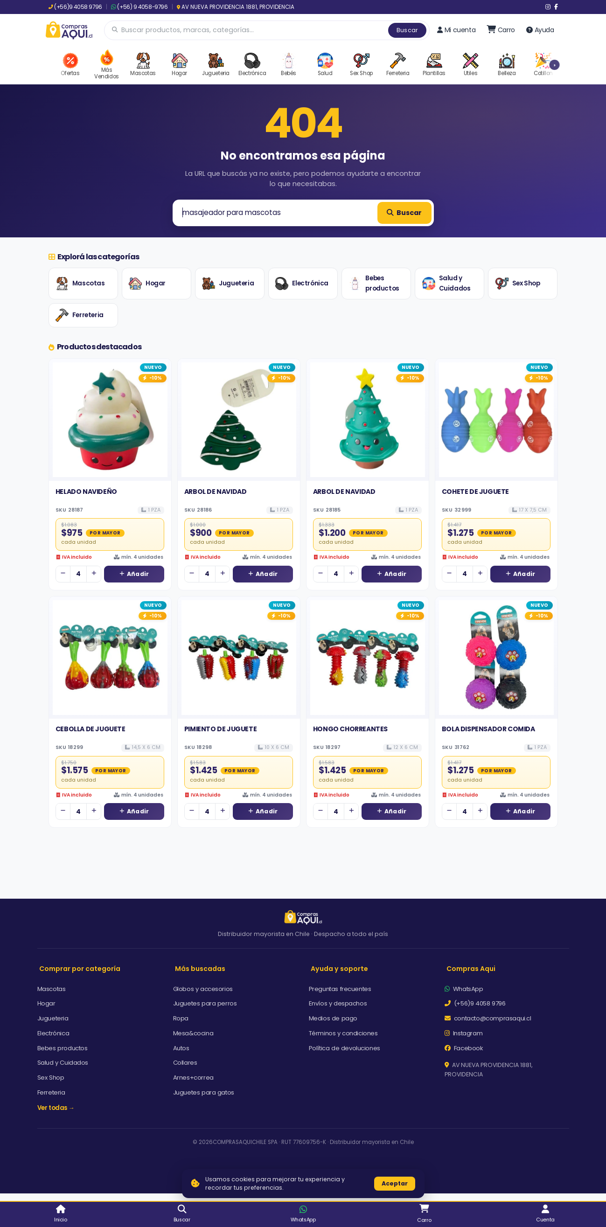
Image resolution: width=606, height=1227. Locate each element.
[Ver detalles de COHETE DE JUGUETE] (496, 420)
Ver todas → (56, 1107)
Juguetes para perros (205, 1003)
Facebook (464, 1048)
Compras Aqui (470, 968)
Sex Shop (517, 283)
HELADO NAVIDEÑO (86, 491)
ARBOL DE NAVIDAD (215, 491)
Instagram (464, 1033)
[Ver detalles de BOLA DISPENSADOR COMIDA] (496, 657)
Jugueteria (228, 283)
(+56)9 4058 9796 (75, 7)
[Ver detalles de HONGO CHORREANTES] (367, 657)
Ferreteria (80, 315)
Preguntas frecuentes (340, 988)
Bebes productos (373, 283)
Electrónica (301, 283)
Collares (185, 1062)
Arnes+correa (193, 1077)
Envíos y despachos (338, 1003)
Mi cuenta (456, 30)
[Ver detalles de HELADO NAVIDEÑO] (110, 420)
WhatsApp (464, 988)
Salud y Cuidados (446, 283)
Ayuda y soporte (339, 968)
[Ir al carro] (501, 30)
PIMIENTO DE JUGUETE (220, 729)
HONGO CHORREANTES (350, 729)
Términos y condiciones (343, 1033)
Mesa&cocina (193, 1033)
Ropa (180, 1018)
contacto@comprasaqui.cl (488, 1018)
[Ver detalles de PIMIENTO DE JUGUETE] (239, 657)
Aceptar (395, 1183)
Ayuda (540, 30)
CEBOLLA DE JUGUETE (90, 729)
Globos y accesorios (203, 988)
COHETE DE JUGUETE (475, 491)
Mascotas (80, 283)
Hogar (147, 283)
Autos (181, 1048)
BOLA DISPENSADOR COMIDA (488, 729)
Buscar (407, 30)
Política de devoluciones (344, 1048)
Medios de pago (333, 1018)
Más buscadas (200, 968)
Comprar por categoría (79, 968)
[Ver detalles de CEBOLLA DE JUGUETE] (110, 657)
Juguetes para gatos (203, 1092)
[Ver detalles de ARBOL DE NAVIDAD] (239, 420)
